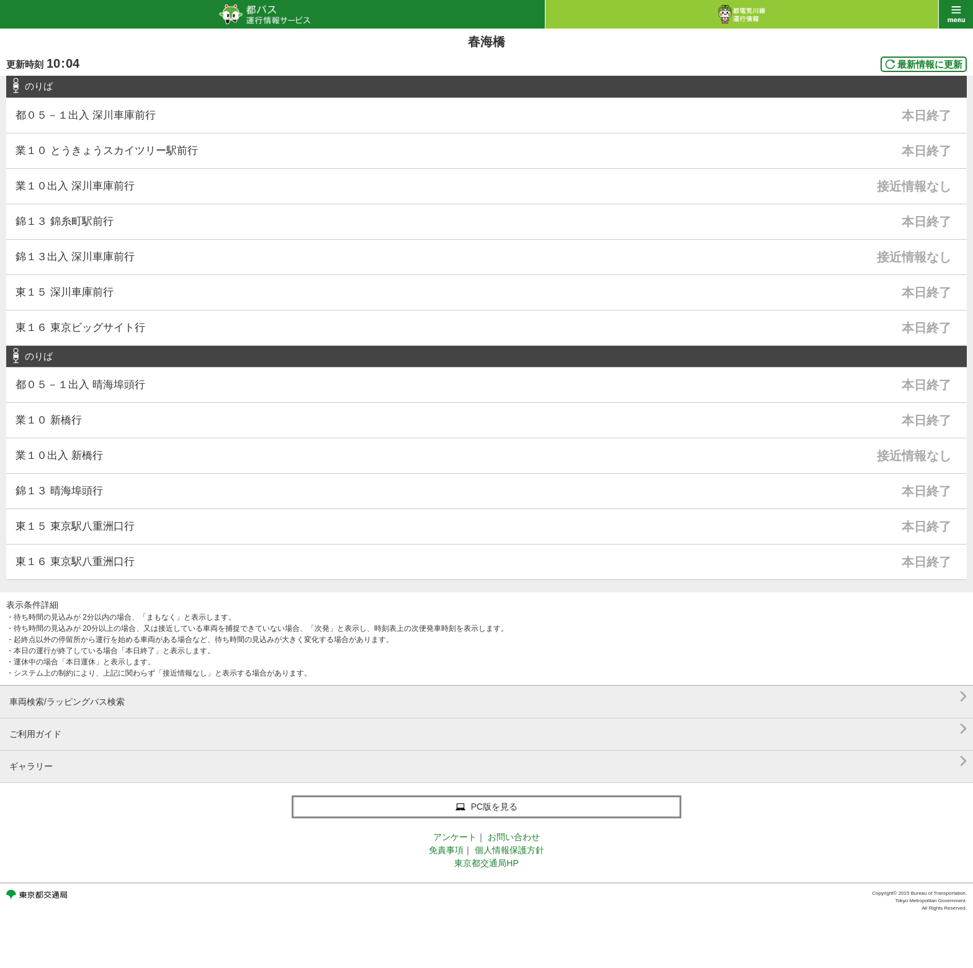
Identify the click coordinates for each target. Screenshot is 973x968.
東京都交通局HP (486, 863)
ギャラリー (488, 761)
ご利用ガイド (488, 729)
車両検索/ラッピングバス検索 (488, 697)
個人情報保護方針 (509, 850)
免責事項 (446, 850)
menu (956, 14)
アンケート (455, 837)
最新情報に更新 (929, 64)
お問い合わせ (514, 837)
